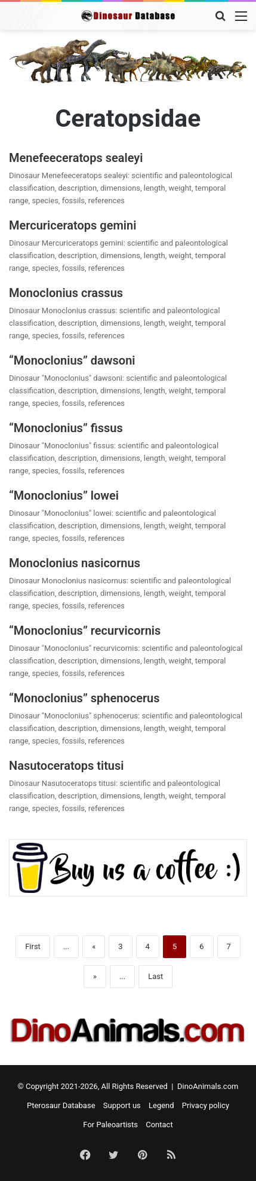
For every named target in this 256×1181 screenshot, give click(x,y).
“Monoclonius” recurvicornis (85, 630)
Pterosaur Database (61, 1105)
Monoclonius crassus (66, 293)
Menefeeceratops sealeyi (76, 158)
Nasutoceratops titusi (66, 765)
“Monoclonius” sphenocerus (84, 698)
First (33, 946)
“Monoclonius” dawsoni (72, 360)
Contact (159, 1124)
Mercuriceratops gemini (72, 225)
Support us (122, 1105)
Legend (161, 1105)
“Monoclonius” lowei (64, 495)
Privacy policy (205, 1105)
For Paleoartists (110, 1124)
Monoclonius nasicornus (74, 563)
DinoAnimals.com (208, 1086)
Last (155, 976)
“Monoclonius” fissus (66, 428)
